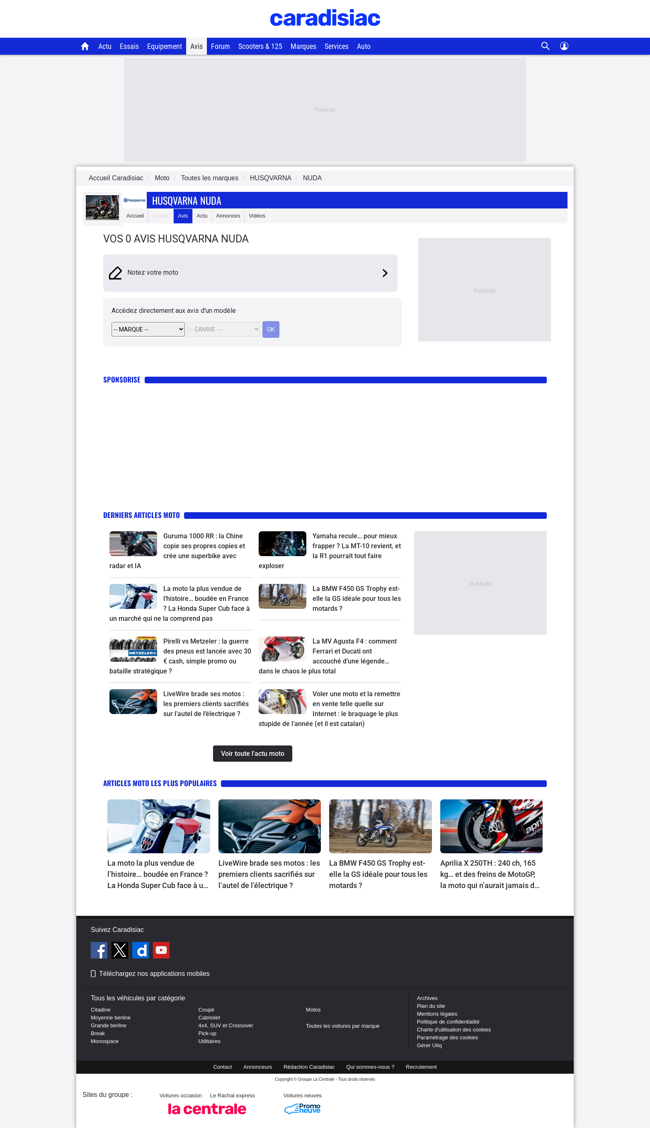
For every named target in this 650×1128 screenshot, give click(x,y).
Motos (313, 1010)
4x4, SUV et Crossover (226, 1025)
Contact (222, 1067)
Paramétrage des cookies (447, 1037)
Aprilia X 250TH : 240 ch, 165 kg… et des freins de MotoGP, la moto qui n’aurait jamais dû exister (489, 875)
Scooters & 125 (260, 46)
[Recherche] (545, 46)
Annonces (228, 216)
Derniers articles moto (141, 515)
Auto (364, 46)
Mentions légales (437, 1014)
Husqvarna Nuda (186, 200)
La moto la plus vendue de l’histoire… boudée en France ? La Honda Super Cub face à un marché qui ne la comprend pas (157, 875)
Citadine (101, 1010)
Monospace (105, 1041)
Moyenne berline (111, 1017)
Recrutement (421, 1067)
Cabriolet (209, 1017)
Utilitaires (210, 1041)
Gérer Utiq (429, 1045)
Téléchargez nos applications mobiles (154, 973)
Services (337, 46)
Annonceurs (257, 1067)
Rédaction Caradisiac (309, 1067)
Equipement (164, 46)
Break (98, 1033)
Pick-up (207, 1033)
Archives (427, 998)
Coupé (206, 1010)
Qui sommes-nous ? (370, 1067)
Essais (129, 46)
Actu (105, 46)
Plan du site (431, 1006)
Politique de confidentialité (448, 1022)
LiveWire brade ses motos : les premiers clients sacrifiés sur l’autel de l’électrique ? (206, 704)
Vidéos (257, 216)
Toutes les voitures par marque (343, 1026)
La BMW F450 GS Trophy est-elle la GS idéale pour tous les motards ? (357, 598)
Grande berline (108, 1025)
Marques (303, 46)
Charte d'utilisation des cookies (454, 1029)
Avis (196, 46)
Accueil (135, 216)
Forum (220, 46)
